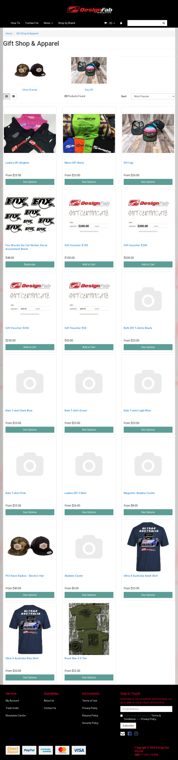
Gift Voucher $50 (75, 328)
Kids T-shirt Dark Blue (19, 410)
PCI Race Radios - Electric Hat (25, 575)
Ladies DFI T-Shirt (75, 493)
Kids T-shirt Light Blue (137, 410)
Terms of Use (89, 700)
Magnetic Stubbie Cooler (139, 493)
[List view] (13, 96)
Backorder (30, 264)
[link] (130, 733)
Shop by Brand (66, 23)
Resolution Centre (16, 715)
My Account (12, 700)
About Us (49, 700)
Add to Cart (89, 264)
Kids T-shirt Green (76, 410)
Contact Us (32, 23)
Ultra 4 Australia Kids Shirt (22, 658)
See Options (30, 181)
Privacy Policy (89, 708)
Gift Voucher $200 (135, 245)
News (48, 23)
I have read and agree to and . (140, 717)
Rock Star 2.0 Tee (76, 658)
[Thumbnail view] (6, 96)
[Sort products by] (153, 96)
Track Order (12, 708)
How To (15, 23)
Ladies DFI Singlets (17, 162)
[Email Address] (146, 709)
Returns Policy (90, 715)
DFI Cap (128, 162)
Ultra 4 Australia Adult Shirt (141, 575)
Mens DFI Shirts (74, 162)
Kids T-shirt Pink (16, 493)
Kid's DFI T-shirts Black (138, 328)
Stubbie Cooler (74, 575)
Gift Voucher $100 (76, 245)
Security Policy (90, 723)
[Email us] (122, 733)
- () (109, 23)
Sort (123, 96)
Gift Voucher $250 (17, 328)
